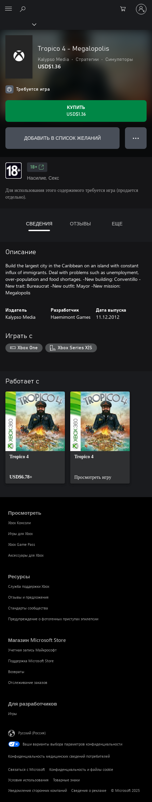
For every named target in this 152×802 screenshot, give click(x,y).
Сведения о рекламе (88, 790)
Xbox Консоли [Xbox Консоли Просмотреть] (19, 522)
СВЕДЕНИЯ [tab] (39, 223)
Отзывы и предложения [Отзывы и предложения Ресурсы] (28, 597)
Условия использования (28, 780)
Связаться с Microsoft (26, 769)
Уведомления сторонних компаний (37, 790)
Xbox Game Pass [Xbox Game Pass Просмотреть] (21, 544)
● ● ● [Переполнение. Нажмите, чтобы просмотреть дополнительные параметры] (136, 138)
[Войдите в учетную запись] (141, 9)
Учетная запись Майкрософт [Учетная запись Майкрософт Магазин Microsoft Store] (32, 650)
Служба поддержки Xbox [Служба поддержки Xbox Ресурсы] (28, 586)
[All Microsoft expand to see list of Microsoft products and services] (8, 9)
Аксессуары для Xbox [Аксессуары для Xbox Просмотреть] (26, 555)
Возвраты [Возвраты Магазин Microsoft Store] (16, 671)
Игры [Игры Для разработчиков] (12, 713)
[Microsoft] (75, 5)
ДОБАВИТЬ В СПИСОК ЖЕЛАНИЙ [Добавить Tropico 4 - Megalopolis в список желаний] (62, 138)
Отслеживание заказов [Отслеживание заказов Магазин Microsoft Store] (27, 682)
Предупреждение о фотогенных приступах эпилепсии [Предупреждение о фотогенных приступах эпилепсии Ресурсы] (53, 619)
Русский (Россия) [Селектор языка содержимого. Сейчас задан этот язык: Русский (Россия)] (32, 732)
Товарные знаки (66, 780)
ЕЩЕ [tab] (117, 223)
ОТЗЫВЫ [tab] (80, 223)
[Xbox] (17, 24)
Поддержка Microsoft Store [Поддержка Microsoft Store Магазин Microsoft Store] (31, 661)
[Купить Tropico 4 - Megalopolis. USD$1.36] (76, 111)
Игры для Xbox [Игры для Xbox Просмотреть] (20, 533)
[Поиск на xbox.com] (23, 8)
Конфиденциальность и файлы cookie (81, 769)
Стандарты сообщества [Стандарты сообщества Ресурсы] (28, 608)
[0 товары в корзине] (125, 9)
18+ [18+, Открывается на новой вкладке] (37, 167)
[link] (35, 438)
